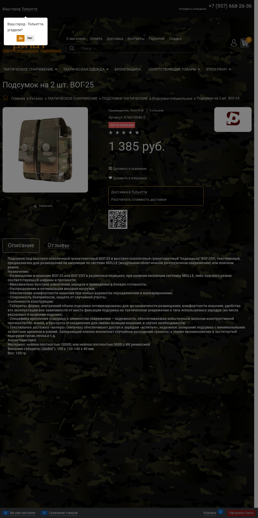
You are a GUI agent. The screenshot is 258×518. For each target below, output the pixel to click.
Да (21, 38)
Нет (29, 38)
